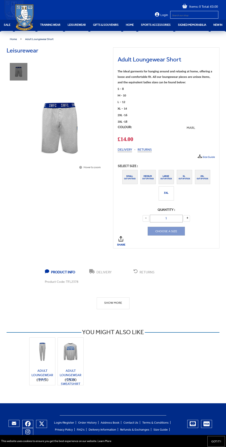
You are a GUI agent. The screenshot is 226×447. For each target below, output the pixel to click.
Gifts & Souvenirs (106, 25)
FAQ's (81, 430)
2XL (202, 176)
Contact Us (130, 423)
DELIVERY (125, 150)
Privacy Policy (64, 430)
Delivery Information (102, 430)
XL (184, 176)
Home (130, 25)
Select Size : (128, 166)
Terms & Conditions (155, 423)
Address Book (110, 423)
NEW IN (217, 25)
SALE (7, 25)
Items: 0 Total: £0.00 (202, 7)
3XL (166, 193)
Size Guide (206, 157)
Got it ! (216, 441)
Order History (87, 423)
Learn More (104, 441)
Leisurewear (77, 25)
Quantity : (166, 210)
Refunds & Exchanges (134, 430)
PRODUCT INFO (60, 271)
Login (164, 15)
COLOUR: (125, 127)
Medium (148, 176)
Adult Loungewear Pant (42, 376)
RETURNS (145, 150)
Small (130, 176)
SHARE (121, 239)
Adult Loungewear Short (39, 39)
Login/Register (64, 423)
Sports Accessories (156, 25)
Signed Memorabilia (192, 25)
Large (166, 176)
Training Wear (50, 25)
